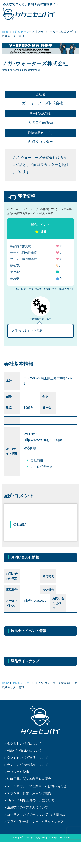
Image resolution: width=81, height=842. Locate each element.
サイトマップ (53, 821)
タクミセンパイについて (24, 743)
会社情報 (36, 460)
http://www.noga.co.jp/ (43, 439)
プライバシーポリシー (23, 821)
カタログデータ (41, 466)
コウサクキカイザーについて (27, 814)
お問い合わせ (57, 786)
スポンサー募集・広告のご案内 (29, 793)
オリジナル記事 (18, 772)
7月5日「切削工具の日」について (31, 800)
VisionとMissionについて (24, 750)
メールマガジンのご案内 (24, 786)
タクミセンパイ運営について (27, 757)
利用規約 (60, 814)
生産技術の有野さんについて (27, 807)
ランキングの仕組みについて (27, 764)
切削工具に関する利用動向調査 (29, 779)
